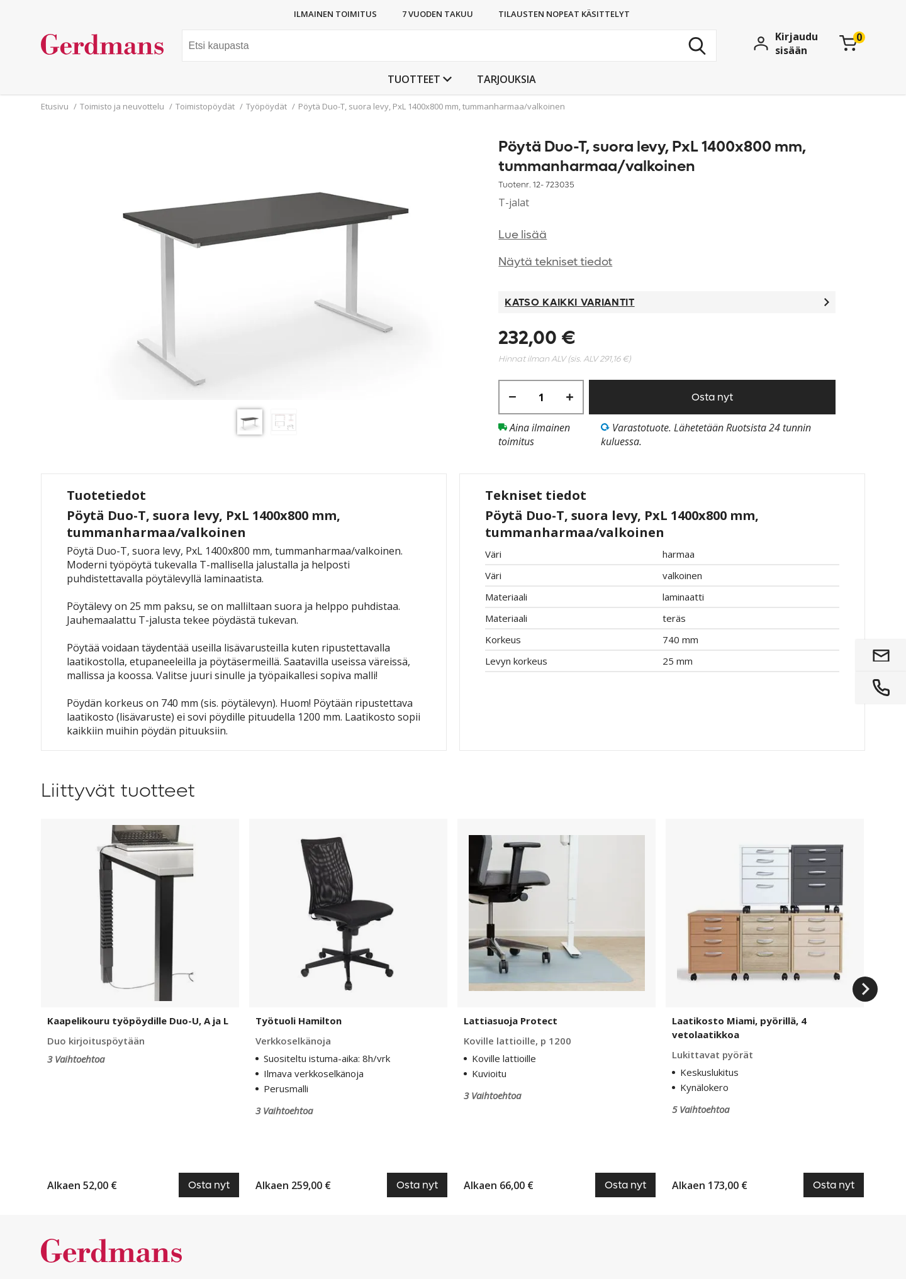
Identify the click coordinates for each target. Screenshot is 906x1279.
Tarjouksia (506, 79)
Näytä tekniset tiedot (555, 262)
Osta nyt (712, 397)
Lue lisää (522, 235)
